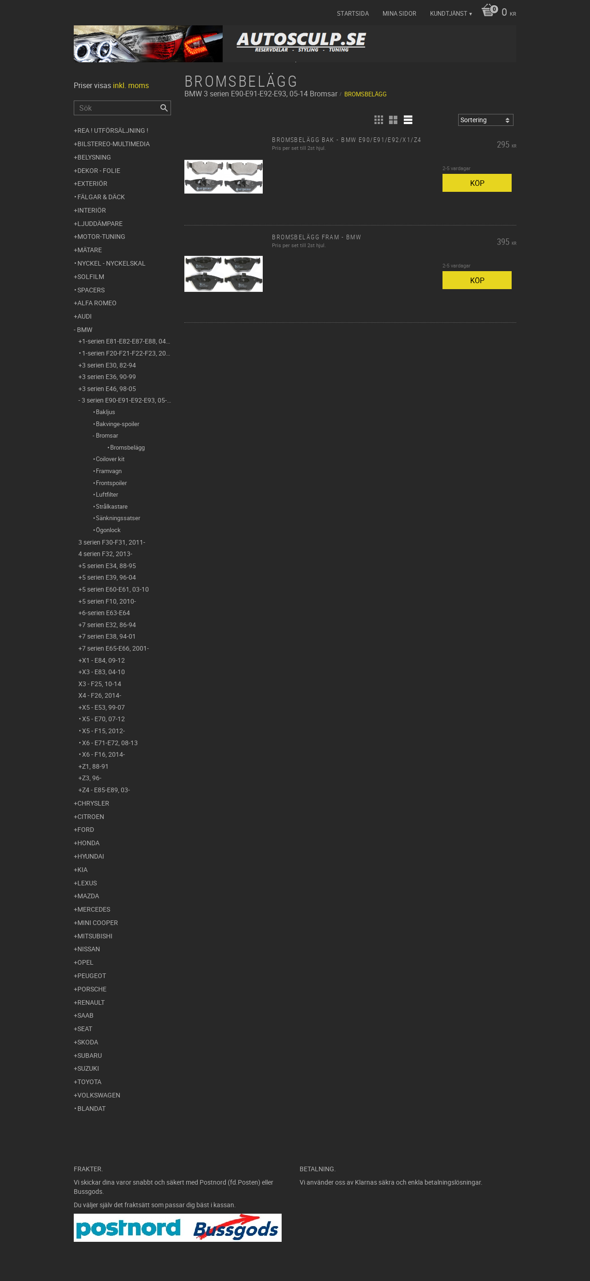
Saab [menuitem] (85, 1015)
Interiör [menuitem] (91, 210)
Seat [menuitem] (84, 1028)
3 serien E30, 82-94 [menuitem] (109, 365)
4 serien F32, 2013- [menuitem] (105, 553)
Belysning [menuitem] (94, 157)
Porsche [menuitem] (91, 988)
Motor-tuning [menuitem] (101, 236)
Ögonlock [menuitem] (108, 530)
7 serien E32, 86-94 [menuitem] (109, 624)
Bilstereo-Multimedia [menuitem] (113, 143)
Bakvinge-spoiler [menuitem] (117, 424)
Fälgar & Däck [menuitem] (101, 196)
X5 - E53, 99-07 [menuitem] (103, 707)
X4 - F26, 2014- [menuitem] (99, 695)
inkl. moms (131, 85)
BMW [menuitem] (84, 329)
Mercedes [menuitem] (93, 909)
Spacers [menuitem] (91, 289)
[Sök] (164, 108)
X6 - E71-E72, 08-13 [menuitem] (110, 742)
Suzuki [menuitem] (88, 1068)
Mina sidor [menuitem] (399, 13)
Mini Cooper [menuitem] (97, 922)
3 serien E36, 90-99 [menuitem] (109, 376)
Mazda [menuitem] (88, 895)
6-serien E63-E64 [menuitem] (106, 612)
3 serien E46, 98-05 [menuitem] (109, 388)
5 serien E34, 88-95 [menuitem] (109, 565)
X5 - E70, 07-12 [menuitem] (103, 718)
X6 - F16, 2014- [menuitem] (103, 754)
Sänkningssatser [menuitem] (118, 518)
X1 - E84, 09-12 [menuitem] (103, 660)
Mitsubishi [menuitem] (94, 935)
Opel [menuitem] (85, 962)
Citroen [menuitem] (90, 816)
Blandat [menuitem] (91, 1108)
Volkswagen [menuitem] (98, 1095)
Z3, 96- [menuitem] (91, 777)
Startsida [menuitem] (353, 13)
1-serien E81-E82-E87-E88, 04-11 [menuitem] (126, 341)
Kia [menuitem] (82, 869)
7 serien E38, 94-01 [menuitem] (109, 636)
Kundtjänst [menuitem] (448, 13)
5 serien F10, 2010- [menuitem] (109, 601)
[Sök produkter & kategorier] (122, 108)
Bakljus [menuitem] (105, 412)
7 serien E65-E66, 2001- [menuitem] (115, 648)
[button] (378, 120)
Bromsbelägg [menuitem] (127, 447)
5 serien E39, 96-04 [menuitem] (109, 577)
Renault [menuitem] (91, 1002)
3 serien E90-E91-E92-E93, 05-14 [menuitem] (126, 400)
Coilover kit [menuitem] (110, 459)
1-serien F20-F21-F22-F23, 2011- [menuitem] (126, 353)
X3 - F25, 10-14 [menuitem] (99, 683)
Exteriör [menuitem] (92, 183)
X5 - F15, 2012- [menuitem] (103, 730)
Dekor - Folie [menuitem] (98, 170)
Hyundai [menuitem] (90, 856)
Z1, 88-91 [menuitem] (95, 766)
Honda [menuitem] (88, 842)
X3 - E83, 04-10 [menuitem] (103, 671)
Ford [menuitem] (85, 829)
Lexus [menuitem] (87, 882)
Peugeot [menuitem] (91, 975)
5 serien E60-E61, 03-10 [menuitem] (115, 589)
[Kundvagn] (496, 13)
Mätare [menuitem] (89, 249)
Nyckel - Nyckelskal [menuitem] (111, 263)
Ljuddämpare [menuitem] (100, 223)
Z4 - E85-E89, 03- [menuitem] (106, 789)
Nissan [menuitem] (88, 948)
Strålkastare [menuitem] (112, 506)
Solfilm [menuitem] (90, 276)
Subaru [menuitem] (89, 1055)
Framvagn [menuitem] (109, 471)
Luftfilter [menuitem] (107, 494)
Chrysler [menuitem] (93, 803)
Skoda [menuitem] (87, 1042)
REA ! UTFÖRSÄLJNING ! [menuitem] (112, 130)
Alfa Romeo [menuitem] (97, 302)
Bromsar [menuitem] (107, 435)
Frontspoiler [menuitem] (111, 483)
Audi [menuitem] (84, 316)
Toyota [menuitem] (89, 1081)
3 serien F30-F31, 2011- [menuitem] (111, 542)
